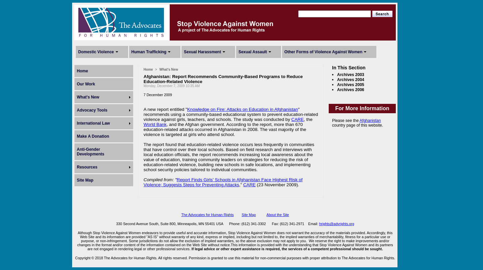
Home (82, 71)
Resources (87, 167)
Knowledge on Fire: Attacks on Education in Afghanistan (242, 109)
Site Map (85, 180)
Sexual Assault (252, 52)
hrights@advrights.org (336, 224)
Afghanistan (370, 120)
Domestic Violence (96, 52)
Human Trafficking (149, 52)
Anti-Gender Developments (90, 151)
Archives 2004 (350, 79)
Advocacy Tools (92, 110)
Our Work (86, 84)
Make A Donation (93, 136)
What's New (88, 97)
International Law (93, 123)
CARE (297, 119)
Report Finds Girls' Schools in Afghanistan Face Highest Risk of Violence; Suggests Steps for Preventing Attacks (223, 182)
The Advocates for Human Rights (207, 215)
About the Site (278, 215)
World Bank (155, 124)
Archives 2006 (350, 89)
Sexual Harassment (202, 52)
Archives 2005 (350, 84)
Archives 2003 (350, 74)
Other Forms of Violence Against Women (323, 52)
